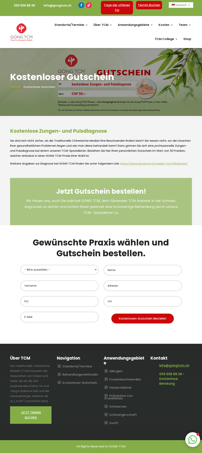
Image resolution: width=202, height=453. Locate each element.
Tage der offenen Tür (117, 7)
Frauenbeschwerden (125, 380)
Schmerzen (117, 407)
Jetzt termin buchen (31, 415)
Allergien (116, 371)
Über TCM (100, 25)
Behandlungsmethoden (80, 375)
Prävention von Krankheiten (118, 397)
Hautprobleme (120, 388)
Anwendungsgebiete (133, 25)
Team (183, 25)
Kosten (164, 25)
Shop (187, 39)
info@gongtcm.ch (57, 5)
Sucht (113, 423)
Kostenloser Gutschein (79, 383)
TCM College (164, 39)
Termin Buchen (149, 5)
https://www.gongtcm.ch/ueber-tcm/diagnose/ (154, 163)
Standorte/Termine (69, 25)
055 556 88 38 (24, 5)
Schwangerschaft (123, 415)
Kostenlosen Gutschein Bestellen (142, 318)
